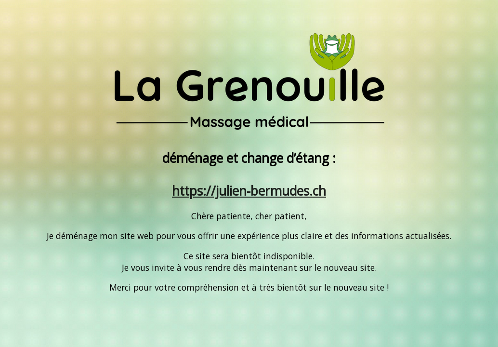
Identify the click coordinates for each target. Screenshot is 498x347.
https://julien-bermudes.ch (249, 191)
